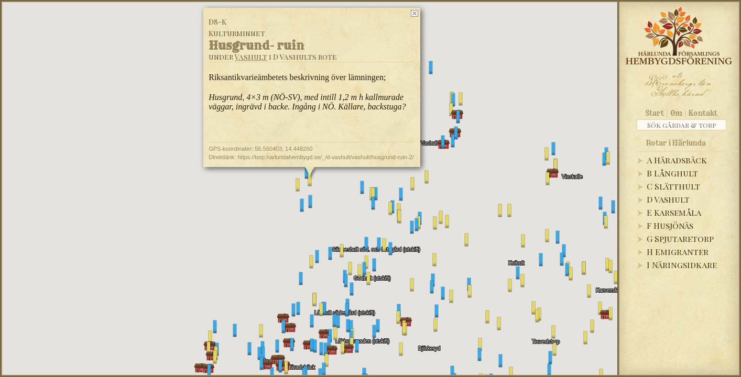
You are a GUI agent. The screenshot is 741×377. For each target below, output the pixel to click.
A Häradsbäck (677, 159)
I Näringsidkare (682, 264)
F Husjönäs (670, 225)
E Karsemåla (674, 212)
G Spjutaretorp (680, 238)
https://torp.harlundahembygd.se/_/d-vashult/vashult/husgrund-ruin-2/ (325, 157)
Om (676, 113)
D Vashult (668, 199)
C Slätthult (673, 186)
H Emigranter (678, 251)
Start (655, 113)
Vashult (251, 57)
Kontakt (703, 113)
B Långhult (672, 173)
